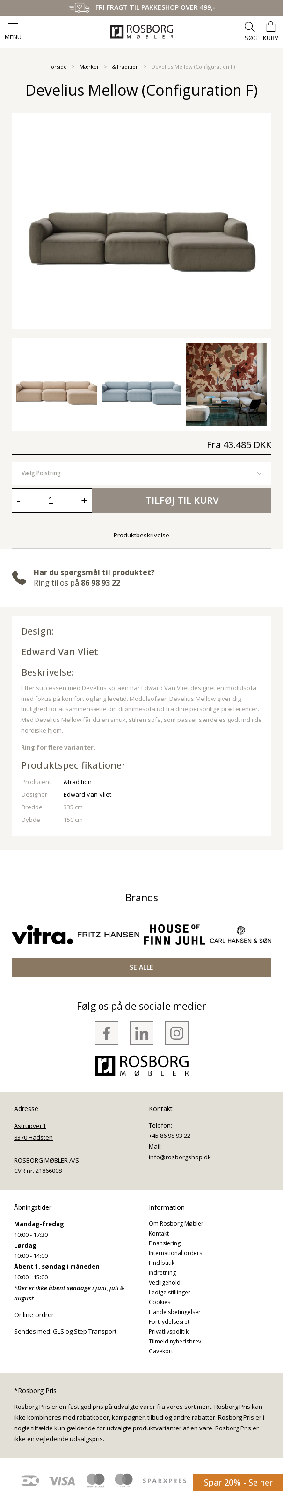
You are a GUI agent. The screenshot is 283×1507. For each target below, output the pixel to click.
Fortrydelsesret (169, 1322)
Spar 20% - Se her (238, 1482)
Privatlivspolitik (169, 1332)
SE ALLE (141, 967)
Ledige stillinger (169, 1292)
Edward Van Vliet (59, 651)
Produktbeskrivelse (141, 535)
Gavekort (161, 1351)
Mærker (89, 66)
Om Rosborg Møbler (176, 1224)
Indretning (162, 1273)
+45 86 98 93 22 (169, 1135)
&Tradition (125, 66)
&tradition (78, 782)
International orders (175, 1253)
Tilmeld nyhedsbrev (175, 1341)
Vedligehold (165, 1282)
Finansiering (165, 1243)
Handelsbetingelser (175, 1312)
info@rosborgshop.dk (180, 1157)
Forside (57, 66)
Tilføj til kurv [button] (181, 500)
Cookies (159, 1302)
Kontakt (159, 1233)
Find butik (161, 1263)
